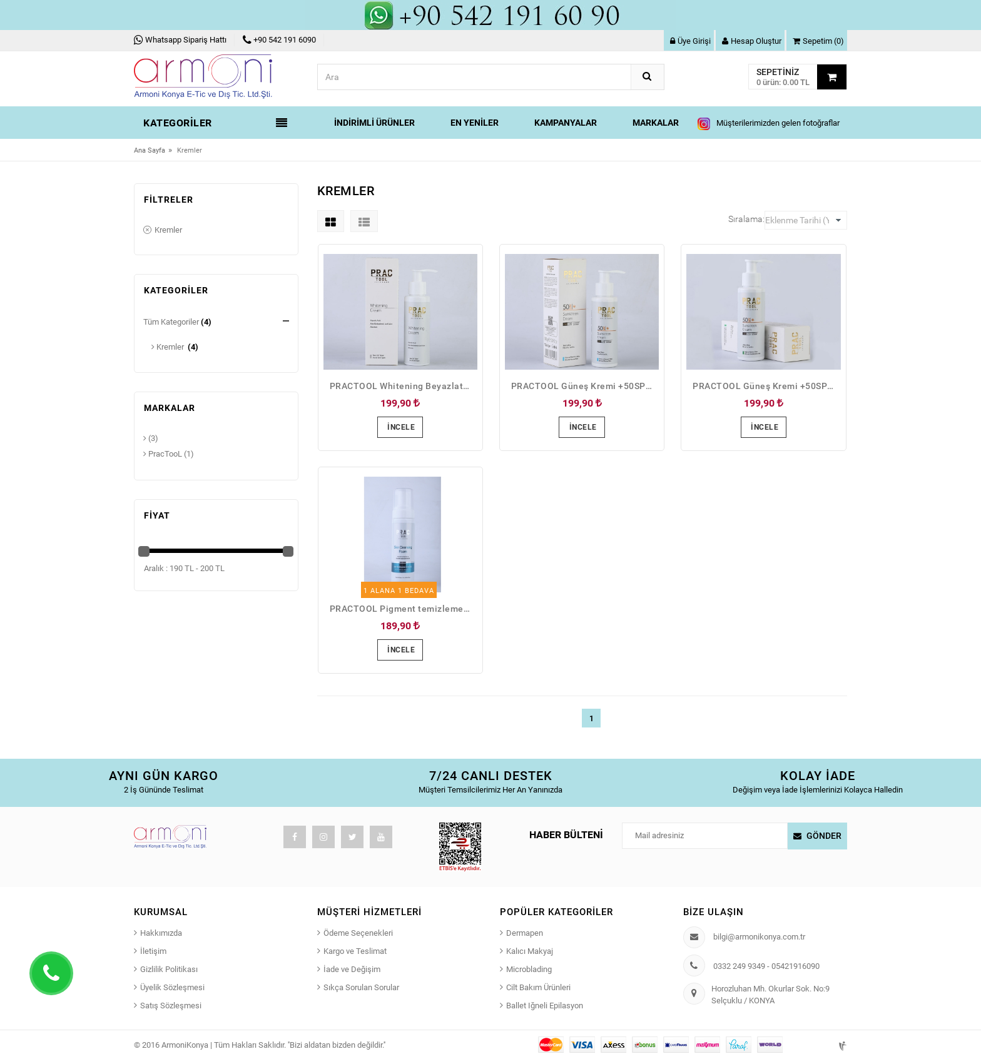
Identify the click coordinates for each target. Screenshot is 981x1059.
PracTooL (162, 454)
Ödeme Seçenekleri (358, 933)
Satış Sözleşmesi (170, 1005)
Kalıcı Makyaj (529, 951)
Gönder (823, 836)
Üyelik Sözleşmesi (172, 987)
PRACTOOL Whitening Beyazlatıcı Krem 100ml (403, 386)
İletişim (153, 951)
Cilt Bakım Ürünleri (538, 987)
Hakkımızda (161, 933)
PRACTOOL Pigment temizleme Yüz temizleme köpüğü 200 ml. (403, 609)
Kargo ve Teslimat (355, 951)
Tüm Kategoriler (171, 322)
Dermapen (524, 933)
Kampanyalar (565, 123)
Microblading (529, 969)
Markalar (656, 123)
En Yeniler (474, 123)
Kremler (162, 230)
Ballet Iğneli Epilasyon (544, 1005)
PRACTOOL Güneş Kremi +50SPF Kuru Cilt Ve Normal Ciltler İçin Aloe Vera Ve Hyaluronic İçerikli (585, 386)
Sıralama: (746, 219)
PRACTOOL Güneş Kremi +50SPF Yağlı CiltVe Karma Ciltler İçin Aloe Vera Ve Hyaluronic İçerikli (766, 386)
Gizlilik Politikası (169, 969)
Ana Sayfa (149, 150)
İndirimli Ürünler (374, 123)
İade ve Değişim (351, 969)
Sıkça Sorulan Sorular (361, 987)
